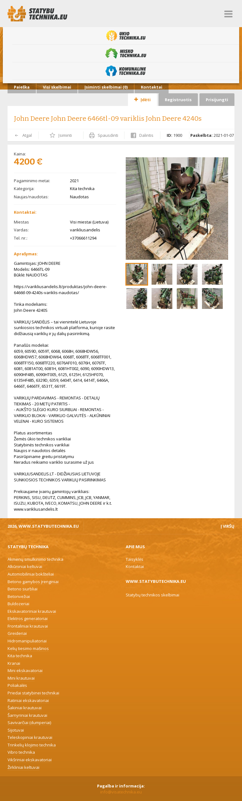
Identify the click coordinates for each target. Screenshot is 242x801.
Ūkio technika (126, 35)
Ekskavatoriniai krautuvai (32, 611)
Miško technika (125, 53)
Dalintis (142, 135)
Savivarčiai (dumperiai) (29, 722)
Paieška (22, 87)
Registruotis (178, 99)
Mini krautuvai (21, 678)
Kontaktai (151, 87)
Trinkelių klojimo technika (32, 745)
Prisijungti (217, 99)
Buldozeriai (18, 604)
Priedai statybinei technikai (33, 693)
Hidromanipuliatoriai (27, 641)
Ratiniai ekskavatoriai (28, 700)
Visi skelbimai (57, 87)
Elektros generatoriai (28, 618)
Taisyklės (134, 559)
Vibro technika (21, 752)
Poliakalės (17, 685)
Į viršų (227, 526)
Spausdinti (103, 135)
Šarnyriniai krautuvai (27, 715)
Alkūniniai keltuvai (25, 566)
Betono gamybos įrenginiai (33, 581)
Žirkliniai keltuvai (23, 767)
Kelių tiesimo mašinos (28, 648)
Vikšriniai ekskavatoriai (30, 760)
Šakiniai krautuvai (25, 708)
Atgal (23, 135)
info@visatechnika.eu (121, 792)
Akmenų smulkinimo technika (35, 559)
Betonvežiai (19, 596)
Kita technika (20, 656)
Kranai (14, 663)
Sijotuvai (16, 730)
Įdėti (142, 99)
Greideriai (17, 633)
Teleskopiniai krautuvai (30, 737)
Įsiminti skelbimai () (106, 87)
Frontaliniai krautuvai (28, 626)
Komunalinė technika (126, 71)
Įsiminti (61, 135)
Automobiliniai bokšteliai (31, 574)
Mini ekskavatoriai (25, 670)
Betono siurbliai (22, 589)
